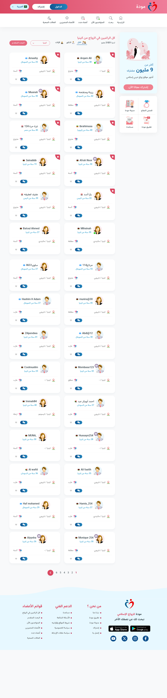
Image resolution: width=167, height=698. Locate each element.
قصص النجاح (146, 106)
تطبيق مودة (146, 122)
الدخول (58, 7)
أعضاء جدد (82, 20)
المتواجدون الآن (97, 20)
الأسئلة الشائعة (63, 617)
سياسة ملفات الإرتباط (61, 633)
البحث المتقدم (18, 43)
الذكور (70, 42)
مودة (146, 7)
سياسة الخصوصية (62, 628)
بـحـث (110, 20)
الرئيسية (120, 20)
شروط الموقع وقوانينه (61, 623)
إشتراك (41, 7)
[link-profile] (89, 60)
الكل (81, 42)
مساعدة (130, 122)
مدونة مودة (130, 106)
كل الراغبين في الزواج (31, 612)
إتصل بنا (95, 633)
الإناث (59, 42)
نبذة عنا (96, 612)
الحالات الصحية (49, 20)
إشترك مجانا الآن (138, 87)
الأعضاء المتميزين (67, 20)
